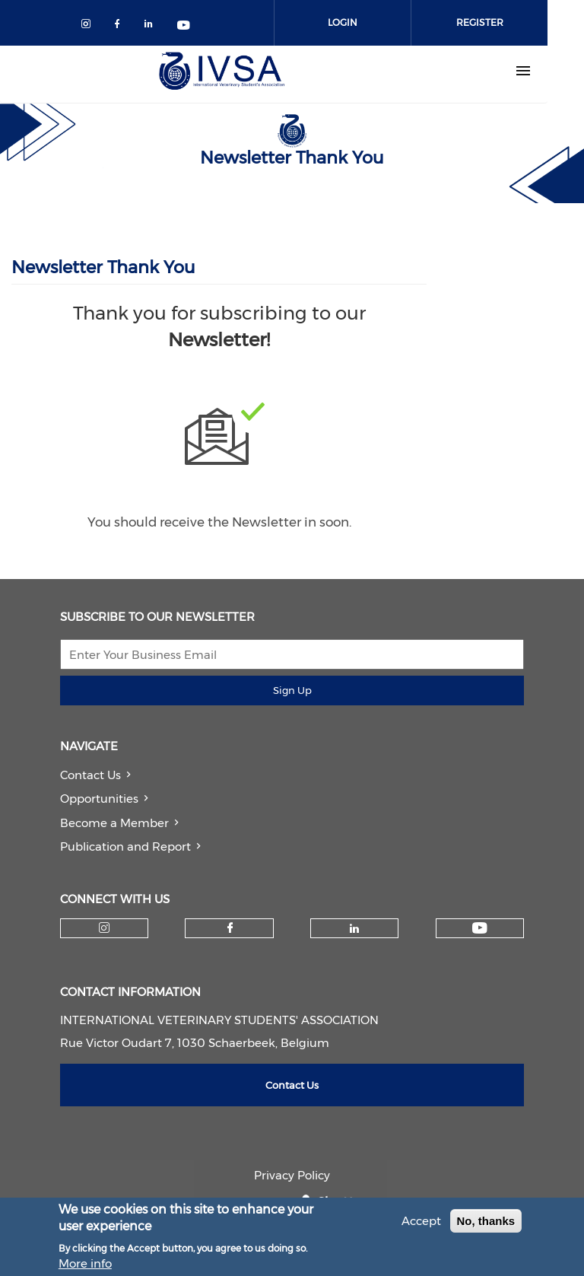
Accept (421, 1224)
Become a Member (114, 823)
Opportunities (99, 798)
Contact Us (90, 775)
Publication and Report (125, 846)
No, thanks (486, 1223)
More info (85, 1266)
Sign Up (292, 690)
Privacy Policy (292, 1175)
